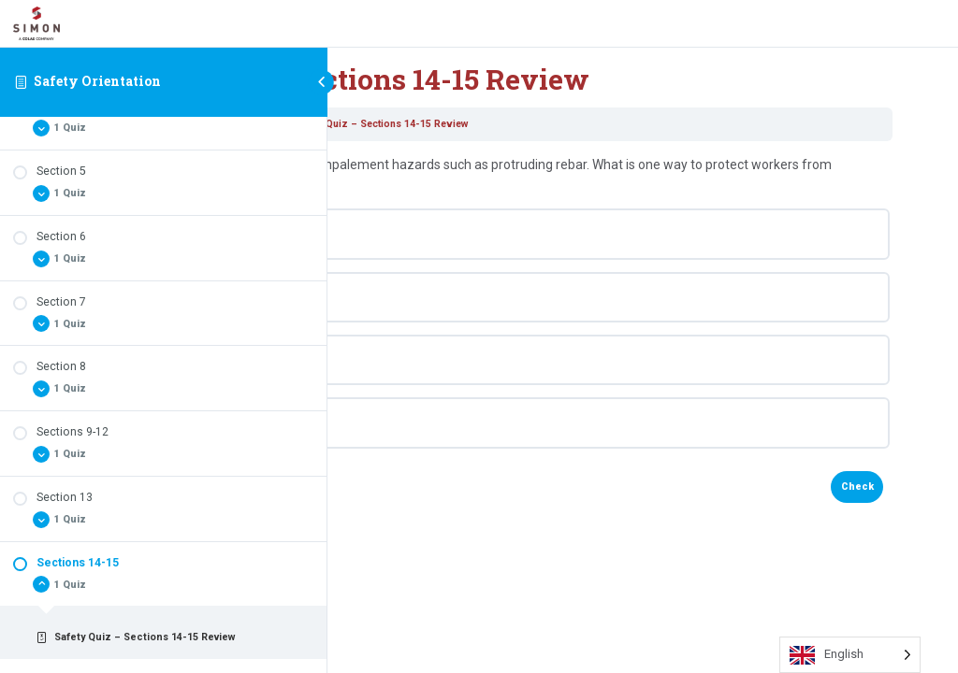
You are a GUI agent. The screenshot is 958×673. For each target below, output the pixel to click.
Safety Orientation (97, 81)
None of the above (453, 422)
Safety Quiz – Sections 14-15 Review (644, 124)
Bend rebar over (446, 233)
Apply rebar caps (449, 297)
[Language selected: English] (850, 655)
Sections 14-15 (509, 124)
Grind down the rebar (461, 359)
